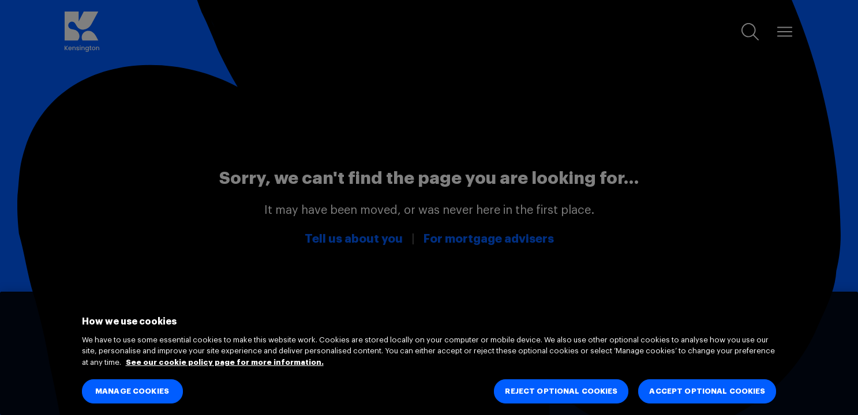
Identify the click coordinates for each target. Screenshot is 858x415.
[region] (429, 353)
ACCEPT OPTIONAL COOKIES (707, 391)
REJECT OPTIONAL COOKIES (561, 391)
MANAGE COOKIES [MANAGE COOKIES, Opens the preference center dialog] (132, 391)
